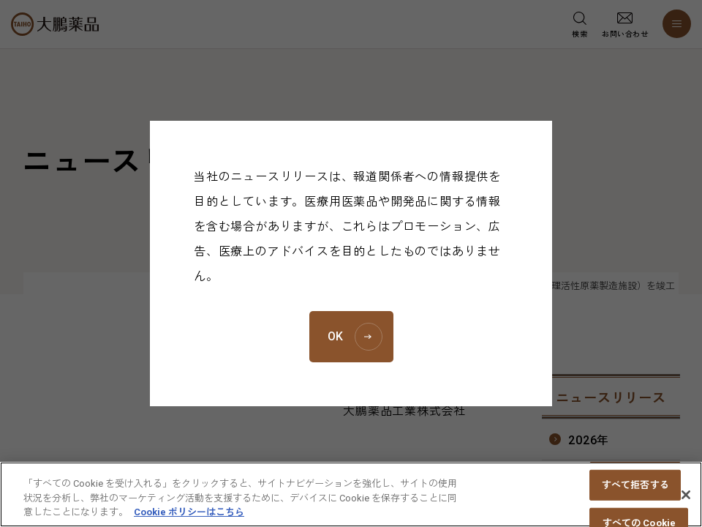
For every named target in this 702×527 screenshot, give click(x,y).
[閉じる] (686, 501)
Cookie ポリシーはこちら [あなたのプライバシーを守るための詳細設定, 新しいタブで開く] (189, 519)
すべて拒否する (635, 491)
